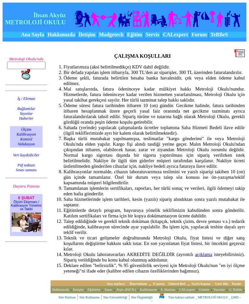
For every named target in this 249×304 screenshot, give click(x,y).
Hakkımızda (60, 289)
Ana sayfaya (116, 284)
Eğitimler (94, 289)
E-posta (158, 284)
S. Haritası (168, 289)
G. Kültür (235, 289)
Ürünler (204, 289)
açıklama (203, 254)
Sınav (108, 289)
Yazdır (236, 284)
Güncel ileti (176, 284)
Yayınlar (219, 289)
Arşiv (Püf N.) (126, 289)
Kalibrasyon (148, 289)
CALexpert (187, 289)
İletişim (78, 289)
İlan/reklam (138, 284)
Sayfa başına (201, 284)
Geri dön (222, 284)
